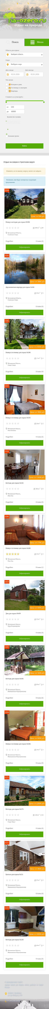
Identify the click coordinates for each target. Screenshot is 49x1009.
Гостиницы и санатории (19, 88)
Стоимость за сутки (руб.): (14, 97)
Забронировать (24, 247)
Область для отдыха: (12, 50)
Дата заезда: (10, 70)
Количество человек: (14, 117)
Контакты (31, 3)
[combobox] (26, 54)
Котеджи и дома (16, 84)
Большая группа (13, 136)
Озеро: (8, 60)
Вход (19, 3)
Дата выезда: (29, 70)
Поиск (12, 42)
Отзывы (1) (39, 567)
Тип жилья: (9, 80)
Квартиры (14, 91)
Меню (36, 42)
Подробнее (9, 241)
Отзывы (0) (39, 241)
